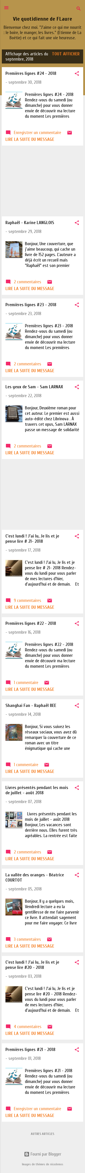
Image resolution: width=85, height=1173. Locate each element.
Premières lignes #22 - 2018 (30, 623)
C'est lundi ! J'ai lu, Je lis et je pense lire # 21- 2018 (32, 538)
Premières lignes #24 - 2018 (30, 73)
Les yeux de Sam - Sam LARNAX (34, 386)
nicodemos (56, 1164)
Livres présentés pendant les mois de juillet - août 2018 (36, 790)
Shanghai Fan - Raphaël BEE (30, 705)
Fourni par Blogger (42, 1154)
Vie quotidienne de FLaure (42, 19)
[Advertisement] (42, 181)
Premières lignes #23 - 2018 (30, 304)
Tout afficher (66, 53)
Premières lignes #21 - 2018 (30, 1049)
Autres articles (42, 1134)
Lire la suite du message (29, 139)
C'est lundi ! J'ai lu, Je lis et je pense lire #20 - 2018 (32, 965)
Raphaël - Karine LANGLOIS (29, 222)
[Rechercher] (78, 9)
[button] (77, 74)
